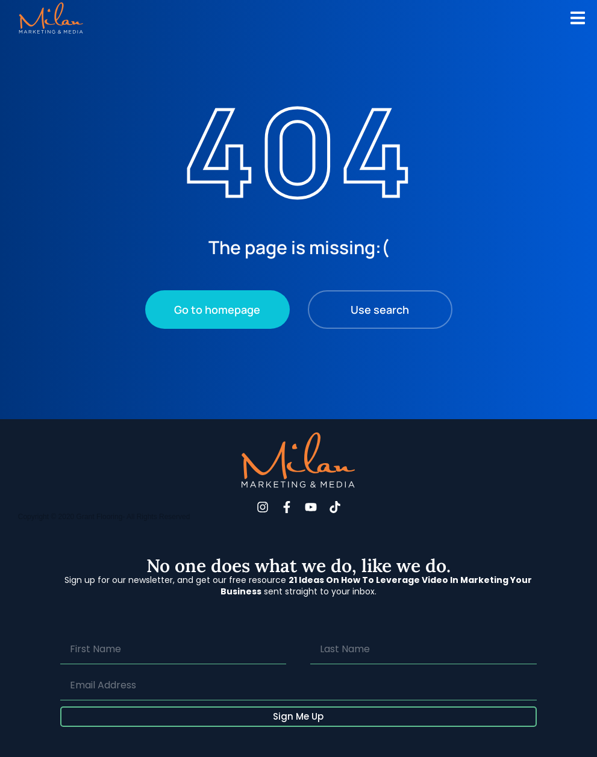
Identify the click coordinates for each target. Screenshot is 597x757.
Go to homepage (217, 309)
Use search (380, 309)
